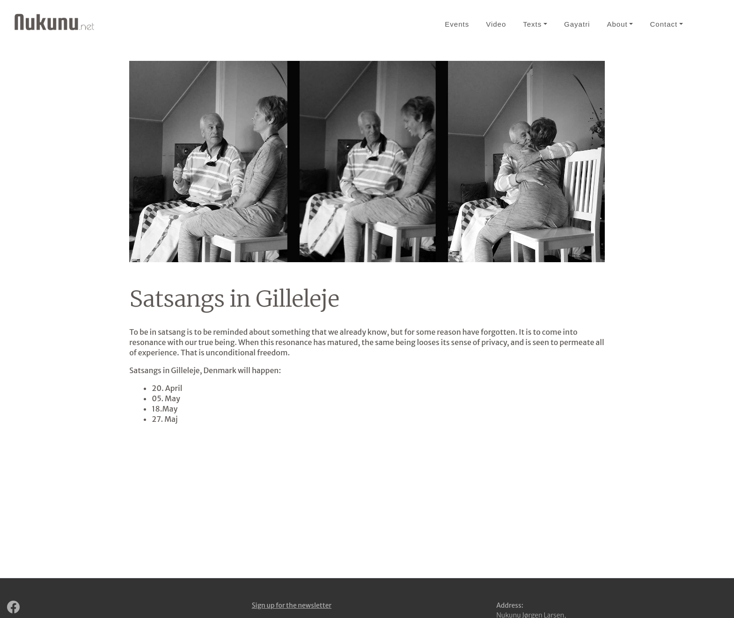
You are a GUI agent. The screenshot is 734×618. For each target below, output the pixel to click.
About (617, 24)
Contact (663, 24)
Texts (532, 24)
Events (457, 24)
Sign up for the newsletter (291, 605)
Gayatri (577, 24)
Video (496, 24)
